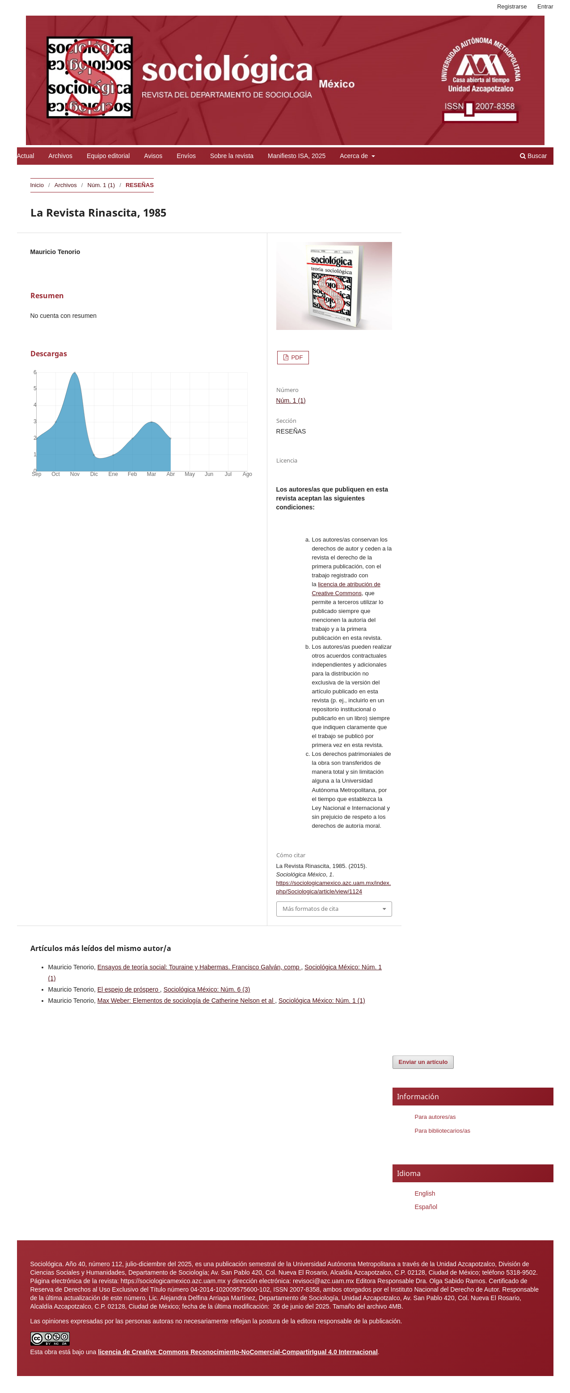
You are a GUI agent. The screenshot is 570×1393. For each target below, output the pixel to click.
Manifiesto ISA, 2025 (296, 155)
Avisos (153, 155)
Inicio (37, 185)
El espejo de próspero (128, 989)
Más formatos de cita (310, 909)
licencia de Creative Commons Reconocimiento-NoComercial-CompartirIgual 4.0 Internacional (238, 1351)
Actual (25, 155)
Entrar (545, 6)
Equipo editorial (108, 155)
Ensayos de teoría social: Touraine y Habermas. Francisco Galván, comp (199, 967)
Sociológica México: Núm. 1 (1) (322, 1000)
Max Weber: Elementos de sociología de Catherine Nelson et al (186, 1000)
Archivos (60, 155)
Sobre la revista (231, 155)
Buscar (533, 155)
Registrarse (512, 6)
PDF (296, 357)
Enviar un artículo (423, 1062)
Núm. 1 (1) (101, 185)
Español (426, 1206)
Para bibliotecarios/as (442, 1130)
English (425, 1193)
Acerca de (355, 155)
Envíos (186, 155)
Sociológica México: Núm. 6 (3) (207, 989)
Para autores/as (435, 1117)
